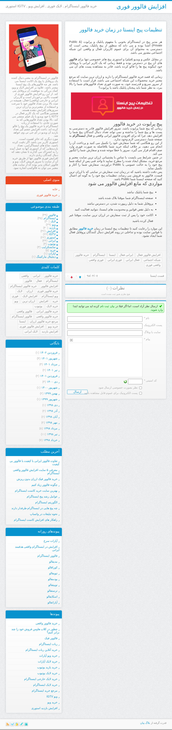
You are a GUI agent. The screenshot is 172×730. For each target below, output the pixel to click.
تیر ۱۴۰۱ (52, 370)
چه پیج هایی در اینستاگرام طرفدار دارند (34, 508)
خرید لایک (52, 306)
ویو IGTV (51, 696)
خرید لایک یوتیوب (47, 673)
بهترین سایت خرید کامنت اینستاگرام (36, 490)
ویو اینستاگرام (50, 296)
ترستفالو (52, 590)
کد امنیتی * (150, 380)
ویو (16, 301)
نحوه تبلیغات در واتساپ (43, 514)
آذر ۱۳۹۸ (52, 410)
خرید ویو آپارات (48, 655)
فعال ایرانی (132, 259)
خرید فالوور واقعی (47, 316)
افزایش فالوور (49, 286)
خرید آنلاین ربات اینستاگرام (41, 649)
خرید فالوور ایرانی (47, 311)
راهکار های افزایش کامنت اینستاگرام (35, 519)
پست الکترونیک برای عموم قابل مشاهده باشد (111, 393)
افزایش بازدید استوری (44, 708)
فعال (39, 280)
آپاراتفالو (52, 602)
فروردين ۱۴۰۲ (48, 352)
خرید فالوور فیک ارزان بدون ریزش (37, 479)
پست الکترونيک (153, 325)
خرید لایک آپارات (47, 661)
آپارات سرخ (50, 540)
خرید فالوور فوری (47, 195)
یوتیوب (38, 306)
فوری (15, 296)
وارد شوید (157, 309)
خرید (55, 301)
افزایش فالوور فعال (149, 254)
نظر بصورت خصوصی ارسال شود (118, 387)
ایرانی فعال (126, 254)
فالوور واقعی (24, 311)
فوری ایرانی (115, 259)
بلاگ (147, 722)
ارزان (30, 291)
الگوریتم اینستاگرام (46, 502)
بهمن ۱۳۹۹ (50, 393)
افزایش (43, 301)
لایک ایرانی (31, 331)
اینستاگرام (99, 254)
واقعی (25, 275)
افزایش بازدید (50, 331)
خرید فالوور (86, 228)
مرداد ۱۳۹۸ (50, 428)
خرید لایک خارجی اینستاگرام (40, 679)
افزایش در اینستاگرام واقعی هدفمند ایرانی (37, 548)
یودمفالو (52, 579)
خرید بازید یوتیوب (47, 667)
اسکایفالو (52, 596)
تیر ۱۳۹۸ (52, 434)
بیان (112, 306)
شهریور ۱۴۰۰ (49, 387)
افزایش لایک (30, 296)
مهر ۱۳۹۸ (51, 422)
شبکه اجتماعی (152, 259)
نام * (146, 318)
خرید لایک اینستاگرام (45, 684)
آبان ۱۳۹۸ (51, 416)
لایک (19, 291)
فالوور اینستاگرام (22, 316)
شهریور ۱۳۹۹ (49, 399)
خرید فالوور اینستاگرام (23, 286)
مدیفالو (53, 561)
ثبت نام (104, 306)
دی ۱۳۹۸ (52, 405)
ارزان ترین (28, 301)
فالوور (28, 280)
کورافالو (52, 567)
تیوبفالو (53, 573)
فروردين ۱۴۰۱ (48, 375)
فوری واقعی (96, 259)
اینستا (112, 254)
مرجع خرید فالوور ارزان (44, 321)
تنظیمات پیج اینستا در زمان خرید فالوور (121, 29)
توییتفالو (52, 584)
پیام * (147, 339)
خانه (54, 189)
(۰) (109, 288)
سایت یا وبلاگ (152, 332)
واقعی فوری (153, 265)
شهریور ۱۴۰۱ (49, 358)
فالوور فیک (51, 638)
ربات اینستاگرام (48, 644)
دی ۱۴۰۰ (52, 381)
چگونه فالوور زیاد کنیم (44, 484)
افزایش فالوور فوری (141, 6)
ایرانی (36, 275)
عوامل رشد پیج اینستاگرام (42, 496)
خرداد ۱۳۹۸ (50, 440)
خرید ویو (53, 326)
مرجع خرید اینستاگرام (44, 690)
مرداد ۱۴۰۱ (50, 364)
